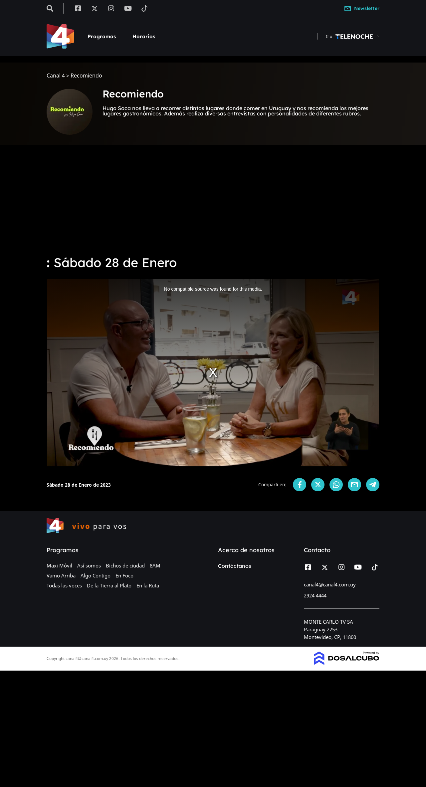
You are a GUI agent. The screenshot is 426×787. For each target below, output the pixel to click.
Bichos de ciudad (125, 565)
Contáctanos (234, 565)
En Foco (124, 575)
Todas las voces (64, 585)
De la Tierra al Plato (109, 585)
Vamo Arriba (61, 575)
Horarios (143, 36)
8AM (155, 565)
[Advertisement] (213, 199)
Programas (102, 36)
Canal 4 (56, 76)
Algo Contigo (95, 575)
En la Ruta (147, 585)
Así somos (89, 565)
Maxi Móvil (59, 565)
